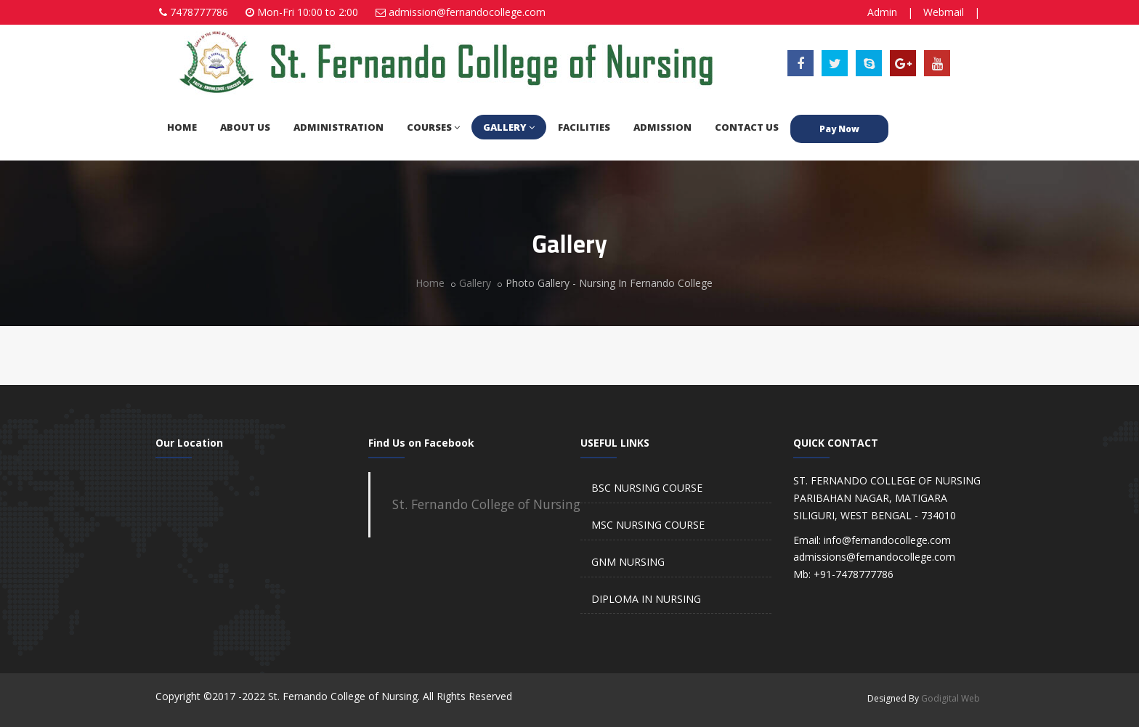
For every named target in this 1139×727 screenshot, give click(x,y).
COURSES (433, 127)
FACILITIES (584, 127)
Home (430, 283)
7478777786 (199, 12)
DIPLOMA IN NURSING (646, 599)
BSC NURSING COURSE (646, 488)
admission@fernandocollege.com (467, 12)
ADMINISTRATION (338, 127)
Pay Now (839, 129)
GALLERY (509, 127)
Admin (882, 12)
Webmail (943, 12)
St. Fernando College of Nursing (486, 504)
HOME (182, 127)
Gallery (475, 283)
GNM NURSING (628, 562)
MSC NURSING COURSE (648, 525)
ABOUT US (245, 127)
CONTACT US (747, 127)
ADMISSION (662, 127)
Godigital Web (950, 698)
